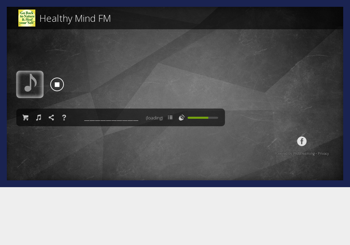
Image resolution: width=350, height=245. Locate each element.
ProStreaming (304, 153)
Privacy (323, 153)
